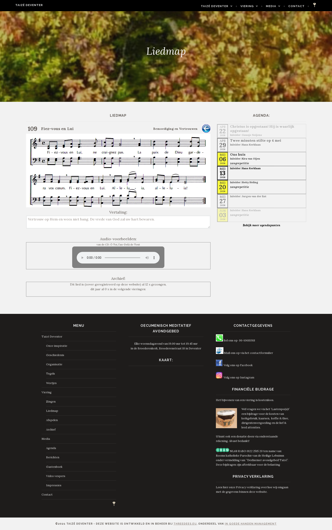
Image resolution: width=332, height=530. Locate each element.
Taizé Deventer (19, 5)
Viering (256, 6)
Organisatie (54, 364)
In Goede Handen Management (251, 523)
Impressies (53, 485)
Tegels (50, 373)
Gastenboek (54, 467)
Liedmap (52, 411)
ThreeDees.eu (184, 523)
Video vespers (55, 476)
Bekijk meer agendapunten (261, 225)
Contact (306, 6)
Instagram (247, 377)
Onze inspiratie (56, 346)
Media (281, 6)
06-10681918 (247, 340)
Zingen (51, 401)
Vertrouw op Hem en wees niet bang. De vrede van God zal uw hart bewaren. (118, 222)
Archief (51, 429)
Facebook (246, 365)
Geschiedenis (55, 355)
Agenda (51, 448)
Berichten (52, 457)
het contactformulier (259, 353)
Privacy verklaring (248, 487)
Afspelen (52, 420)
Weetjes (51, 383)
